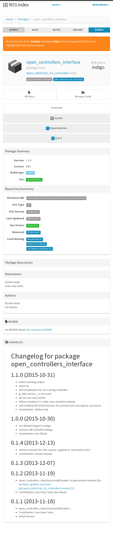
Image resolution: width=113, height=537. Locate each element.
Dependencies (56, 128)
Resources (101, 4)
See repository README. (39, 329)
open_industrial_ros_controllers (48, 73)
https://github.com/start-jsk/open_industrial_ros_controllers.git (56, 198)
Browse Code (83, 94)
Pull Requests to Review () (39, 248)
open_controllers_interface (53, 62)
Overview (56, 107)
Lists (56, 4)
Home (9, 19)
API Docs (30, 94)
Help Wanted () (35, 239)
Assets (56, 118)
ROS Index (16, 4)
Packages (23, 19)
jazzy (35, 29)
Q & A (56, 138)
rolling (78, 29)
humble (13, 29)
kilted (56, 29)
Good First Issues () (36, 244)
